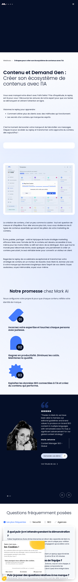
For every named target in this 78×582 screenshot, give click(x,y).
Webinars (7, 60)
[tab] (14, 531)
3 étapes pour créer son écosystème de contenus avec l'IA (39, 60)
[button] (73, 4)
